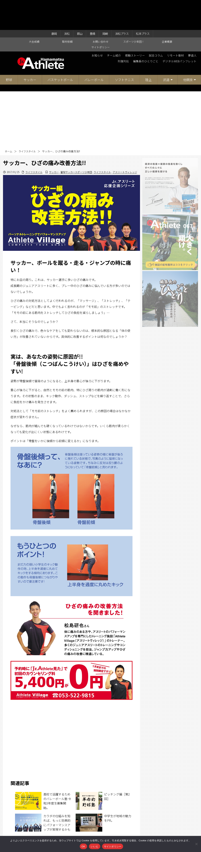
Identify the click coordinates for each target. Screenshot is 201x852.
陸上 (148, 50)
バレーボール (94, 50)
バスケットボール (60, 50)
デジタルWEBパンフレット (178, 33)
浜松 (64, 4)
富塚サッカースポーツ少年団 (72, 147)
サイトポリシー (100, 18)
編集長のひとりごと (141, 33)
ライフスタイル (28, 122)
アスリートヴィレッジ (124, 147)
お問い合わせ (100, 12)
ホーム (9, 122)
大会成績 (34, 12)
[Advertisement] (100, 90)
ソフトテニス (124, 50)
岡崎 (105, 4)
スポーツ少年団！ (133, 12)
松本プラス (146, 4)
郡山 (78, 4)
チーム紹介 (121, 26)
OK (83, 846)
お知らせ (103, 26)
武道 (166, 50)
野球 (9, 50)
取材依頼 (67, 12)
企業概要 (167, 12)
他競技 (188, 50)
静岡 (50, 4)
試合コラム (166, 26)
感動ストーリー (143, 26)
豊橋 (91, 4)
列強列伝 (117, 33)
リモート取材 (187, 26)
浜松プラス (123, 4)
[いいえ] (196, 844)
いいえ (94, 846)
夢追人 (102, 33)
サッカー (29, 50)
